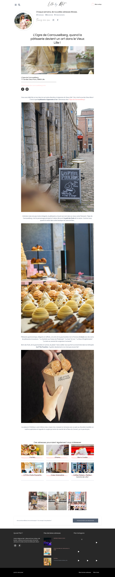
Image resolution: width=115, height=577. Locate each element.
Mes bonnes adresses (85, 572)
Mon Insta (96, 572)
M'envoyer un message (85, 520)
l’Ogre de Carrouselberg (76, 99)
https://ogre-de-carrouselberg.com (33, 85)
